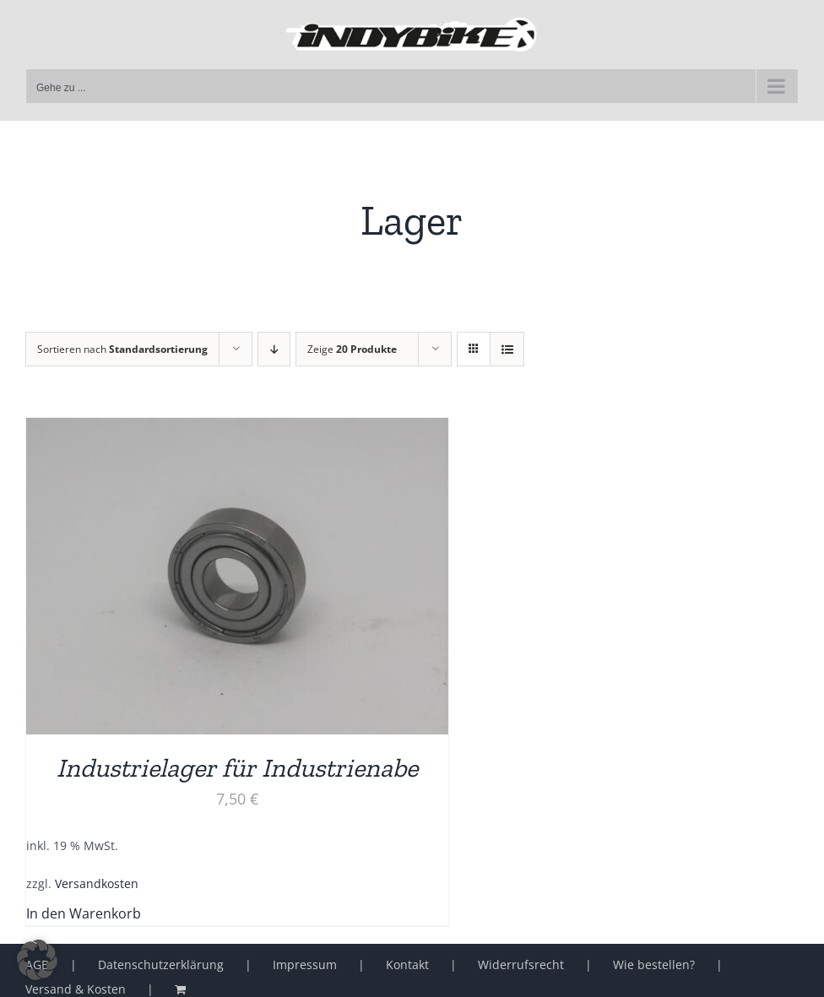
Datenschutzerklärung (161, 964)
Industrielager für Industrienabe (237, 767)
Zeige (352, 349)
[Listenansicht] (507, 349)
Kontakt (407, 964)
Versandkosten (96, 883)
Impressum (305, 964)
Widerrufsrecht (521, 964)
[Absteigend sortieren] (274, 349)
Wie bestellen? (654, 964)
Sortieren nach (122, 349)
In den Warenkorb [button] (83, 913)
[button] (37, 960)
